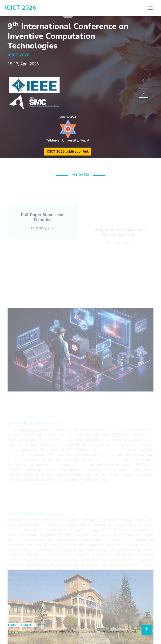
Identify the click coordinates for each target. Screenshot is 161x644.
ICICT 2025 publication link (68, 151)
